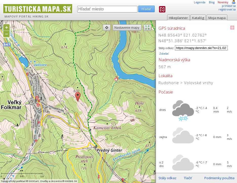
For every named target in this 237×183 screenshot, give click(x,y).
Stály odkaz (167, 178)
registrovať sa (227, 9)
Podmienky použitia (219, 178)
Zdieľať (164, 53)
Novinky (223, 2)
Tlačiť (188, 178)
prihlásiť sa (229, 6)
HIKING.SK (41, 16)
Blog (211, 2)
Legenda (199, 2)
